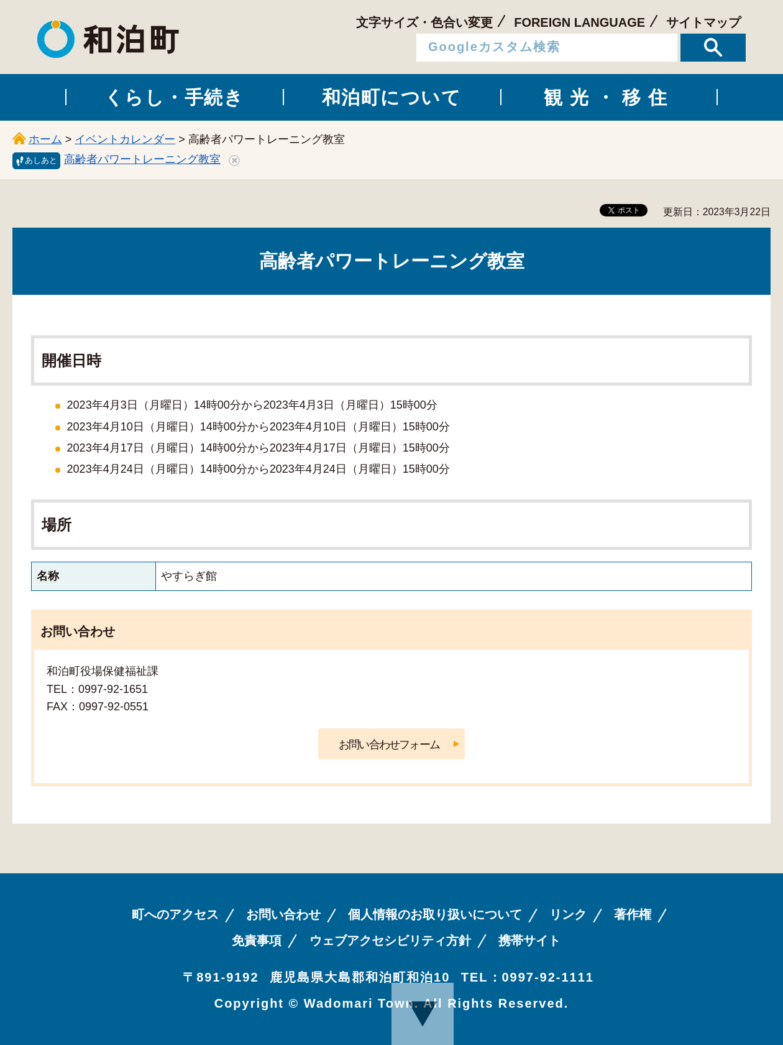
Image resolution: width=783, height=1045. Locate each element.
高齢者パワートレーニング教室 (142, 159)
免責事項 (257, 940)
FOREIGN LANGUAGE (579, 22)
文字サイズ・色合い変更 (424, 22)
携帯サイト (529, 940)
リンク (568, 914)
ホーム (45, 139)
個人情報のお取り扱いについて (435, 914)
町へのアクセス (175, 914)
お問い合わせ (283, 914)
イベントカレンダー (125, 139)
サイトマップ (703, 22)
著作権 (632, 914)
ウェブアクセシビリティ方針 (390, 940)
